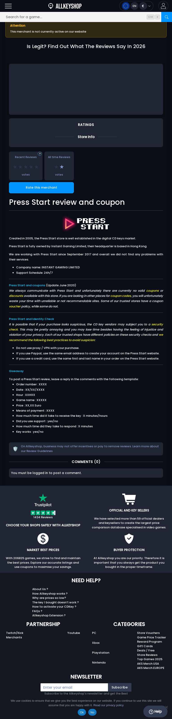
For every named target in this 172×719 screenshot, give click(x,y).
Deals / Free (146, 650)
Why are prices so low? (49, 598)
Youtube (73, 633)
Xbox (95, 643)
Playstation (100, 653)
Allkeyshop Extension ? (49, 615)
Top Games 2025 (149, 659)
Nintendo (99, 662)
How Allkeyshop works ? (50, 593)
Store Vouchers (148, 633)
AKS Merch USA (148, 664)
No (92, 712)
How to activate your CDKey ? (54, 606)
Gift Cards (145, 646)
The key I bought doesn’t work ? (55, 602)
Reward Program (149, 642)
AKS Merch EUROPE (150, 668)
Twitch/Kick (14, 633)
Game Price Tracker (151, 637)
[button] (163, 6)
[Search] (166, 17)
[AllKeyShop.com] (65, 6)
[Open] (8, 6)
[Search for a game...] (86, 17)
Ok (82, 712)
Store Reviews (147, 655)
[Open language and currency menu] (136, 6)
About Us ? (40, 589)
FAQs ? (37, 611)
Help (155, 711)
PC (94, 633)
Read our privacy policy (108, 705)
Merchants (14, 637)
